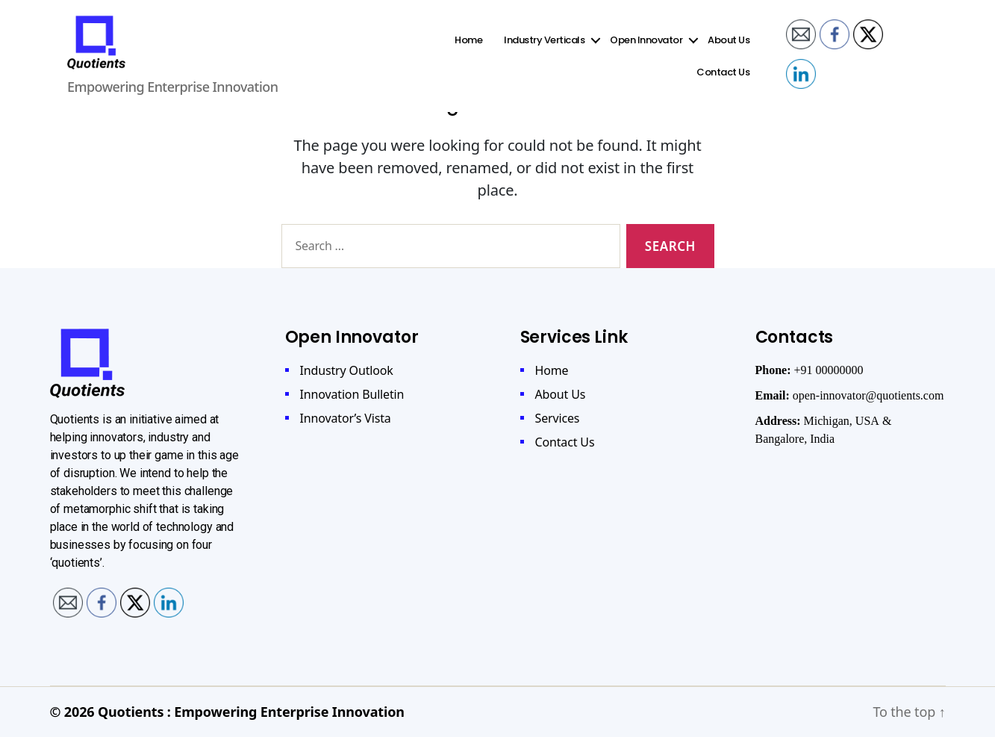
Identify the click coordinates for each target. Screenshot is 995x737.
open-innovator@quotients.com (868, 395)
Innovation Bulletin (352, 394)
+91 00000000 (829, 370)
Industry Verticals (546, 46)
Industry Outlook (346, 370)
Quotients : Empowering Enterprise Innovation (251, 712)
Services (557, 418)
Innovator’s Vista (345, 418)
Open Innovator (648, 46)
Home (470, 46)
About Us (731, 46)
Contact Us (725, 78)
